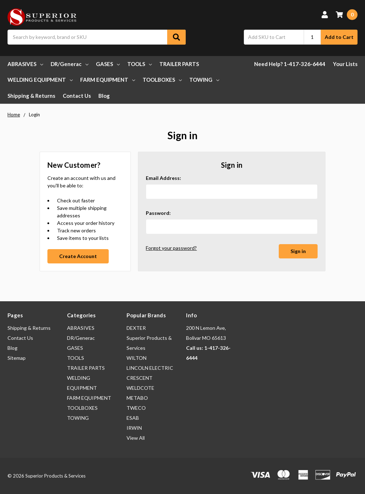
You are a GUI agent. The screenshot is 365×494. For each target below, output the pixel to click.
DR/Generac (69, 64)
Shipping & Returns (31, 95)
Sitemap (16, 358)
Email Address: (163, 178)
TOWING (204, 79)
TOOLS (139, 64)
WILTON (136, 358)
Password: (158, 213)
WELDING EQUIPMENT (40, 79)
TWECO (136, 408)
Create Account (78, 256)
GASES (108, 64)
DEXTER (136, 328)
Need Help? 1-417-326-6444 (289, 64)
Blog (104, 95)
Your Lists (345, 64)
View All (136, 438)
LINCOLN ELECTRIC (150, 368)
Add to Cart (339, 37)
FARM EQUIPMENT (107, 79)
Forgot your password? (171, 248)
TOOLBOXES (162, 79)
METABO (137, 398)
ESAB (133, 418)
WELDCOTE (140, 388)
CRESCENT (140, 378)
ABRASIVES (25, 64)
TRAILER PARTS (179, 64)
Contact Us (77, 95)
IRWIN (134, 428)
